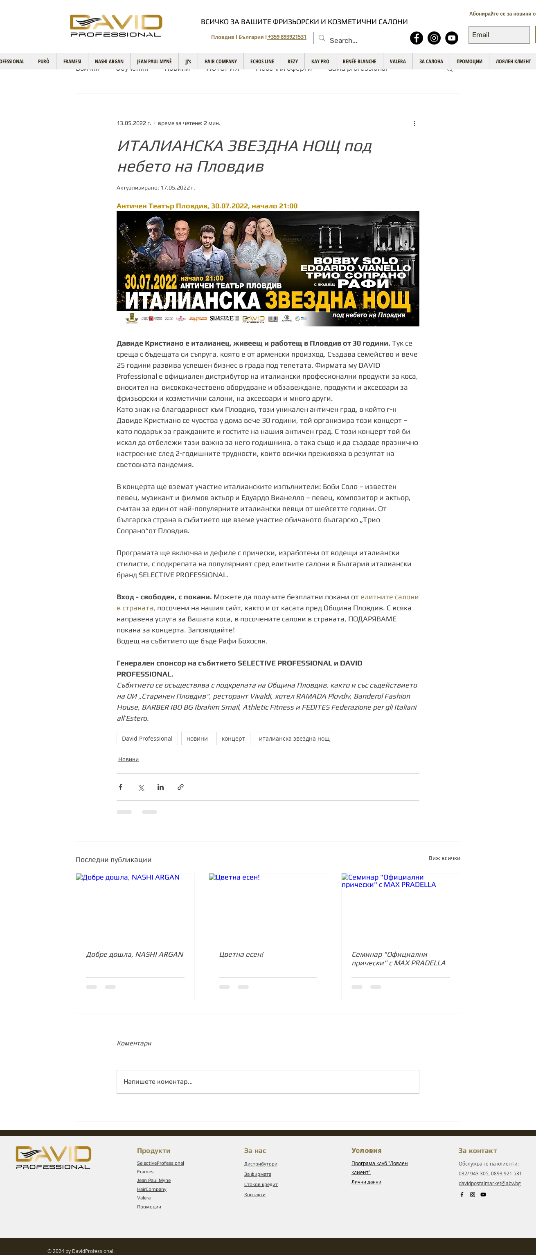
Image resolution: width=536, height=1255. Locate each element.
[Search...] (355, 40)
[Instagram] (434, 38)
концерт (233, 738)
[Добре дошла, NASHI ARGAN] (135, 906)
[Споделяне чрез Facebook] (120, 787)
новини (197, 738)
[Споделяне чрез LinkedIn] (160, 787)
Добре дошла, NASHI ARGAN (134, 954)
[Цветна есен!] (268, 906)
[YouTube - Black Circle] (451, 38)
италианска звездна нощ (294, 738)
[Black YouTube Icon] (483, 1194)
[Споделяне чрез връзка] (181, 787)
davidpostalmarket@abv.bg (490, 1183)
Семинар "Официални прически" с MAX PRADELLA (398, 958)
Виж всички (444, 858)
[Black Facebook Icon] (462, 1194)
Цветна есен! (241, 954)
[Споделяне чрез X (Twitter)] (140, 787)
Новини (128, 759)
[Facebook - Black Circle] (416, 38)
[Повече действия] (414, 123)
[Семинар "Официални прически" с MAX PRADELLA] (401, 906)
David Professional (147, 738)
